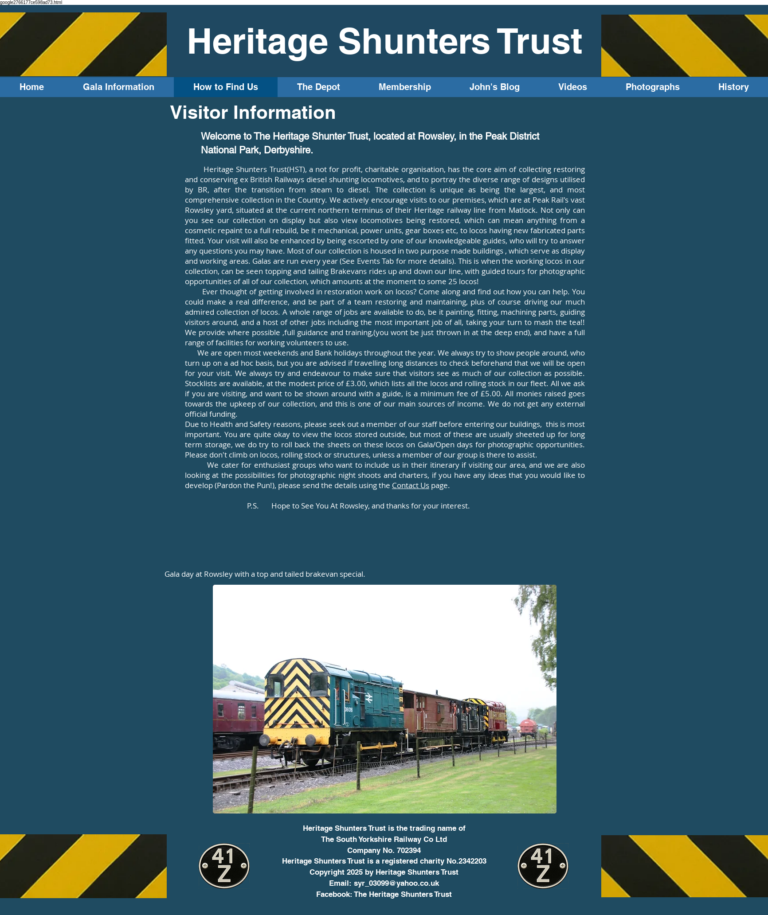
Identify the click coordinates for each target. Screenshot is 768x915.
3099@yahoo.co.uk (406, 883)
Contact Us (410, 485)
